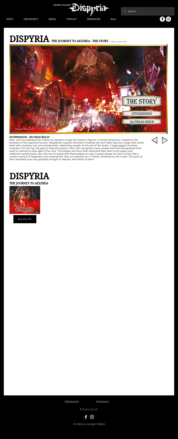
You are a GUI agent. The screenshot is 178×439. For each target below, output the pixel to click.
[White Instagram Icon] (92, 417)
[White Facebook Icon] (85, 417)
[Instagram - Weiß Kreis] (168, 19)
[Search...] (147, 11)
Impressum (102, 401)
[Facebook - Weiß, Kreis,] (162, 19)
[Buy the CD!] (25, 219)
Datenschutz (72, 401)
